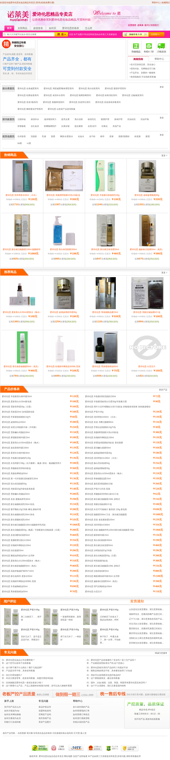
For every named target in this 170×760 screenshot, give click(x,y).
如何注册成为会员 (12, 718)
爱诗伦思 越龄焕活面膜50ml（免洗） (147, 249)
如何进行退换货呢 (81, 718)
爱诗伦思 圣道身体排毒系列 (108, 102)
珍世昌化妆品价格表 (42, 733)
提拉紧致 (79, 126)
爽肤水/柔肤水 (66, 136)
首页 (10, 28)
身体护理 (118, 119)
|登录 (38, 2)
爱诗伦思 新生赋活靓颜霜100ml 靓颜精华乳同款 (25, 249)
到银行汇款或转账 (12, 722)
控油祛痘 (131, 119)
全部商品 (24, 28)
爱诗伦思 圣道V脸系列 (28, 102)
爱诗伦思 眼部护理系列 (115, 88)
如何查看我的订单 (81, 711)
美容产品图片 (45, 722)
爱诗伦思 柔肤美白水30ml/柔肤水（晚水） (22, 312)
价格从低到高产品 (81, 722)
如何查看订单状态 (81, 714)
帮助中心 (156, 2)
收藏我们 (166, 2)
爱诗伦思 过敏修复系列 (132, 95)
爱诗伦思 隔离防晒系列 (80, 95)
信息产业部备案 (80, 756)
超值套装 (39, 28)
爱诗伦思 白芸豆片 (146, 366)
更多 (162, 87)
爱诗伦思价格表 (70, 28)
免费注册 (50, 2)
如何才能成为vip (11, 711)
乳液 (44, 136)
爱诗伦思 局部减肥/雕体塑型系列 (59, 88)
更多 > (164, 155)
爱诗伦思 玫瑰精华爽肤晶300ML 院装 (63, 366)
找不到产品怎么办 (12, 707)
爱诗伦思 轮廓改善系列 (28, 95)
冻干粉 (92, 136)
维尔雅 (30, 733)
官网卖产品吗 (45, 714)
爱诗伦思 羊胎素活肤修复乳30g (105, 195)
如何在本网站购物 (12, 714)
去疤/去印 (92, 126)
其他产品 (117, 126)
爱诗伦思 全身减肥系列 (28, 88)
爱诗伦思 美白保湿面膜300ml (63, 249)
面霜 (53, 136)
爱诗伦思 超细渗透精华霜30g (63, 312)
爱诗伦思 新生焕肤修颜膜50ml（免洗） (21, 366)
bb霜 (20, 143)
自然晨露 (22, 733)
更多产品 (163, 390)
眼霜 (148, 136)
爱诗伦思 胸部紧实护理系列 (30, 109)
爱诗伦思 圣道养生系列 (79, 102)
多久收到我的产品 (81, 707)
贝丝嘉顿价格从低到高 (62, 733)
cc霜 (29, 143)
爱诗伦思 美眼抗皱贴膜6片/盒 (146, 312)
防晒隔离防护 (50, 126)
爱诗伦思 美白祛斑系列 (89, 88)
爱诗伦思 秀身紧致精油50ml (105, 366)
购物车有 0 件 (135, 34)
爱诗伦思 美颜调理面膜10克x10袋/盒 (63, 195)
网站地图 (68, 756)
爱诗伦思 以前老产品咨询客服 (61, 109)
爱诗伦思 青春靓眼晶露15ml (105, 312)
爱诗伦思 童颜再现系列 (53, 102)
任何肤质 (22, 136)
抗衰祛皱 (65, 126)
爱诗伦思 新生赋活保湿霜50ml (105, 249)
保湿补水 (35, 119)
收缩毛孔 (92, 119)
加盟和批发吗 (45, 711)
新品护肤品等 (45, 707)
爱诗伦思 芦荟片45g (30, 610)
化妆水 (81, 136)
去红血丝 (35, 126)
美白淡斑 (79, 119)
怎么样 (88, 28)
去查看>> (155, 34)
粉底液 (137, 136)
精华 (102, 136)
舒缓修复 (22, 126)
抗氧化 (104, 126)
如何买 (52, 28)
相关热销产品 (45, 718)
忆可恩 (77, 733)
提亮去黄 (65, 119)
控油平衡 (145, 119)
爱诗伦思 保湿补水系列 (54, 95)
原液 (111, 136)
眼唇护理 (105, 119)
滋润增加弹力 (50, 119)
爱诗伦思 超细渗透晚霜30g (146, 195)
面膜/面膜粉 (123, 136)
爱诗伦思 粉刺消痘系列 (106, 95)
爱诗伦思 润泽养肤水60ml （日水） (21, 195)
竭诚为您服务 (161, 653)
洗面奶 (34, 136)
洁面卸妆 (22, 119)
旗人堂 (83, 733)
